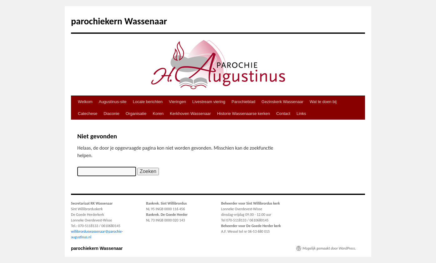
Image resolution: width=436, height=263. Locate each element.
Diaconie (111, 113)
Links (301, 113)
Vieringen (177, 101)
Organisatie (136, 113)
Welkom (85, 101)
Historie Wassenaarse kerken (243, 113)
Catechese (87, 113)
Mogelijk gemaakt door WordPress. (329, 248)
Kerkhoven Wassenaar (190, 113)
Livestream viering (209, 101)
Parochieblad (243, 101)
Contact (283, 113)
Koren (158, 113)
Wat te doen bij (323, 101)
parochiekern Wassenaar (119, 21)
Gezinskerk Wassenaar (282, 101)
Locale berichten (148, 101)
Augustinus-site (113, 101)
